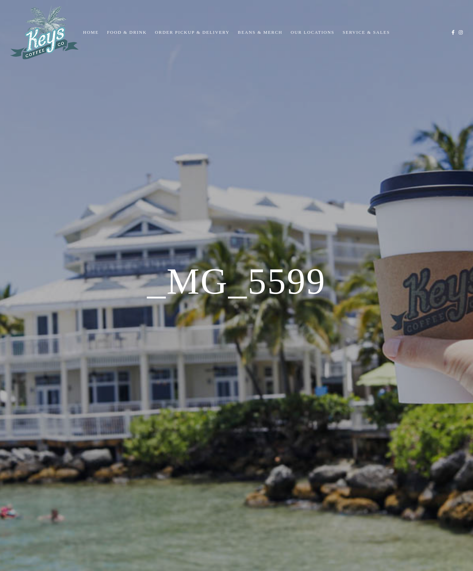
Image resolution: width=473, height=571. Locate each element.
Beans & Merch (260, 32)
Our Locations (312, 32)
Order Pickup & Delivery (192, 32)
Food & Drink (127, 32)
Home (91, 32)
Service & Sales (366, 32)
